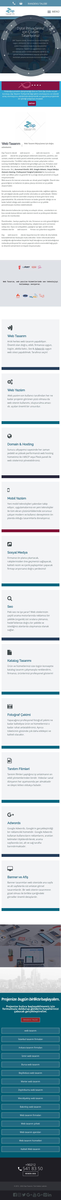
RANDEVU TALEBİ (30, 1020)
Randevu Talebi (37, 3)
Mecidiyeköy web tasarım (30, 1098)
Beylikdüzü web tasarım (30, 1073)
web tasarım (25, 153)
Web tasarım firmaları (30, 1115)
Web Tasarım (11, 144)
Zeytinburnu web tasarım (30, 1090)
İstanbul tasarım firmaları (30, 1039)
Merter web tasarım (30, 1081)
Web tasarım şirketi (30, 1123)
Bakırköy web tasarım (30, 1107)
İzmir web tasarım (30, 1056)
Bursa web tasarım (30, 1064)
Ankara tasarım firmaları (30, 1047)
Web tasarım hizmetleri (30, 1140)
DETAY (32, 103)
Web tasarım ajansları (30, 1132)
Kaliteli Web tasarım (30, 1149)
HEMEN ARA (30, 1173)
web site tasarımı (43, 153)
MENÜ (53, 12)
